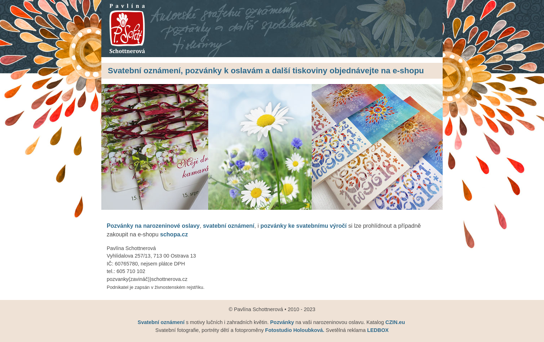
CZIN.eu (395, 322)
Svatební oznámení (162, 322)
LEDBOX (378, 330)
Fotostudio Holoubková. (295, 330)
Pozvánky (282, 322)
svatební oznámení (228, 226)
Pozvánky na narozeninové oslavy (153, 226)
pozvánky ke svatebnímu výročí (304, 226)
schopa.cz (174, 234)
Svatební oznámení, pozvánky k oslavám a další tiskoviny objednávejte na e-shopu (266, 70)
